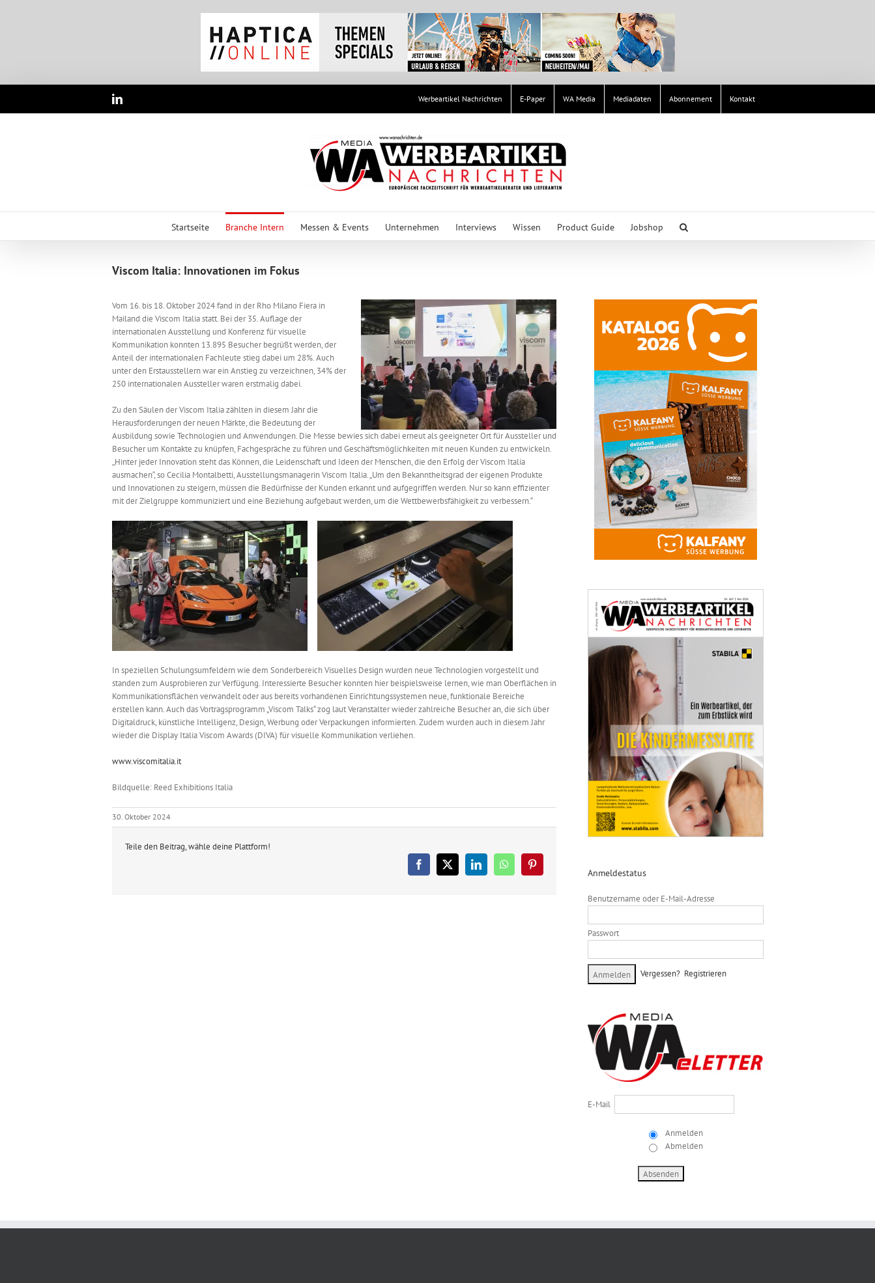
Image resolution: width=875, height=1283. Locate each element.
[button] (684, 226)
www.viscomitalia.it (146, 761)
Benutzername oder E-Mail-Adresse (651, 898)
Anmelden (683, 1132)
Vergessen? (660, 973)
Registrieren (705, 973)
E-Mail (599, 1104)
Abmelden (683, 1146)
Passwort (603, 933)
